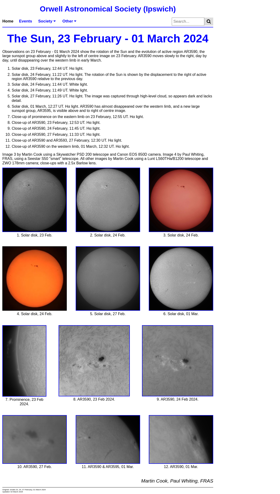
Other (69, 21)
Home (7, 21)
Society (47, 21)
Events (25, 21)
